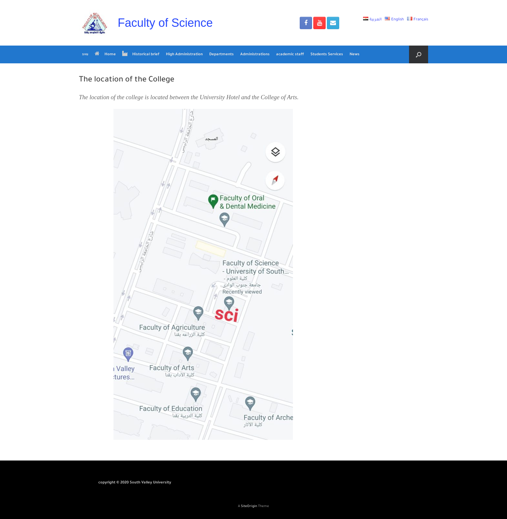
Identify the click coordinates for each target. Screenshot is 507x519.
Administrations (255, 55)
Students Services (326, 55)
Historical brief (140, 54)
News (355, 55)
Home (105, 54)
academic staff (290, 55)
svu (85, 55)
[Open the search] (418, 54)
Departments (221, 55)
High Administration (184, 55)
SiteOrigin (249, 506)
